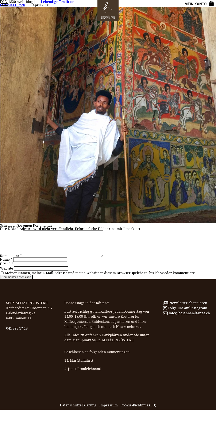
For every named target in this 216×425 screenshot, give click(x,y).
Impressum (108, 410)
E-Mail (6, 269)
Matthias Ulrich (12, 5)
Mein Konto (196, 4)
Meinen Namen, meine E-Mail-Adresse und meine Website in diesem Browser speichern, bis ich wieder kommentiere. (100, 278)
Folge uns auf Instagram (185, 313)
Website (6, 273)
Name (6, 264)
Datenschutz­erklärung (78, 410)
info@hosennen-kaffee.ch (186, 318)
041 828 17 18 (17, 333)
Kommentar (11, 261)
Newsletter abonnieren (185, 308)
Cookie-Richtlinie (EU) (138, 410)
